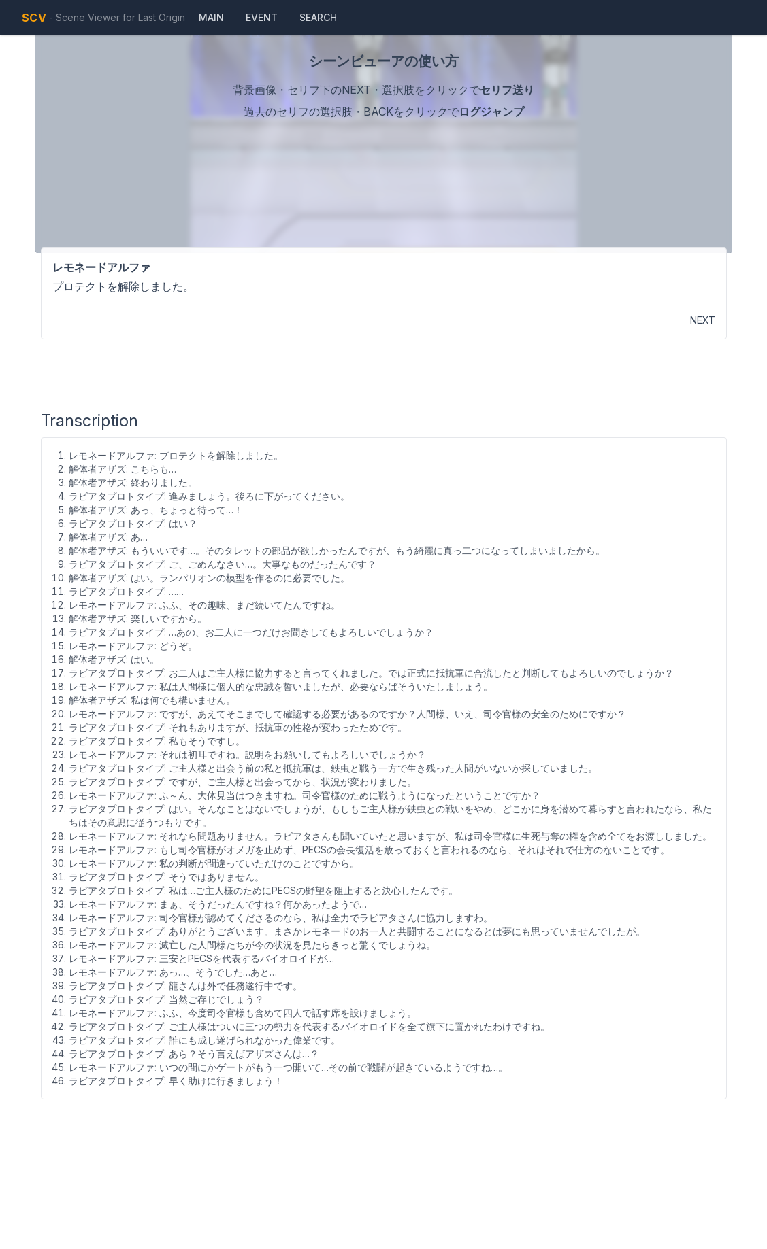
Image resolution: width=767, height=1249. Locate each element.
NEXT (702, 320)
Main (211, 17)
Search (318, 17)
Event (262, 17)
